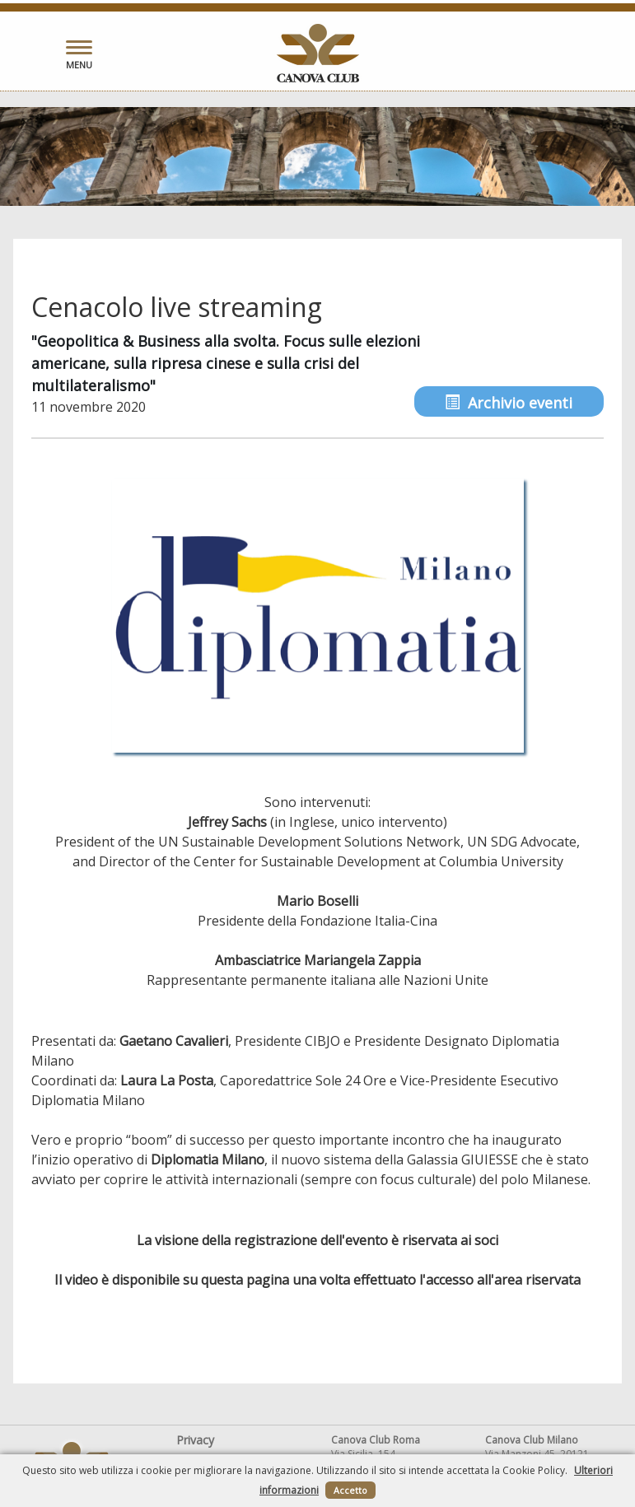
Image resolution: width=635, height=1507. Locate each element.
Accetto (350, 1490)
